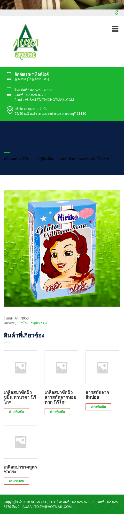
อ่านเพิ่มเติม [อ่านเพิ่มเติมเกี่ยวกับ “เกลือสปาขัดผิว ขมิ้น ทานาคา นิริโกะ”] (16, 411)
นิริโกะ (27, 159)
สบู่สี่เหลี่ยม (45, 159)
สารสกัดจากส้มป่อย (97, 395)
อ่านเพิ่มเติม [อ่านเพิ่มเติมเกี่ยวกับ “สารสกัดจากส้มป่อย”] (98, 406)
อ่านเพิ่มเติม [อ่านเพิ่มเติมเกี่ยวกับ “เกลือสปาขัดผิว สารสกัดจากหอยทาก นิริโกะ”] (57, 411)
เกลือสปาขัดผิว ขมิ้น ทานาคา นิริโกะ (20, 397)
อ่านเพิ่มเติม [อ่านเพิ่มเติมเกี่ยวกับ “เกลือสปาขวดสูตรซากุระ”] (16, 481)
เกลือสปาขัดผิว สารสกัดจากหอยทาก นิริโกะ (60, 397)
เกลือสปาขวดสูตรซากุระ (20, 469)
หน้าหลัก (10, 159)
